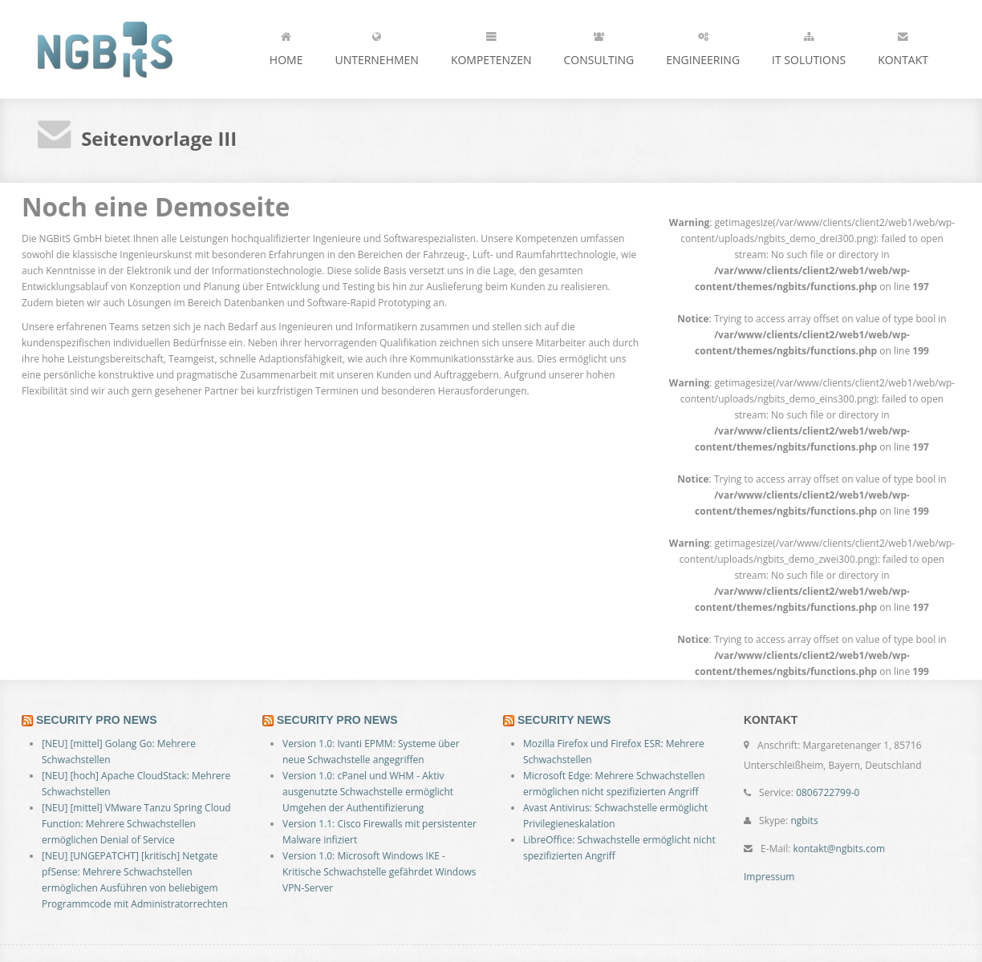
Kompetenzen (491, 45)
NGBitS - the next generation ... (134, 49)
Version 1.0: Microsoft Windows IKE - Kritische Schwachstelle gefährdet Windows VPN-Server (379, 872)
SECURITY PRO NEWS (96, 719)
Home (286, 45)
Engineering (703, 45)
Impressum (769, 876)
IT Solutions (809, 45)
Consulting (599, 45)
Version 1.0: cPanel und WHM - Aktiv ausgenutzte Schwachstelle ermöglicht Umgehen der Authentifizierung (367, 791)
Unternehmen (376, 45)
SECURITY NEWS (564, 719)
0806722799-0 (827, 792)
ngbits (804, 820)
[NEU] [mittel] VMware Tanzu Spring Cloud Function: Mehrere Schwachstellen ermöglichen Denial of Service (136, 824)
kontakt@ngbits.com (839, 848)
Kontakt (903, 45)
